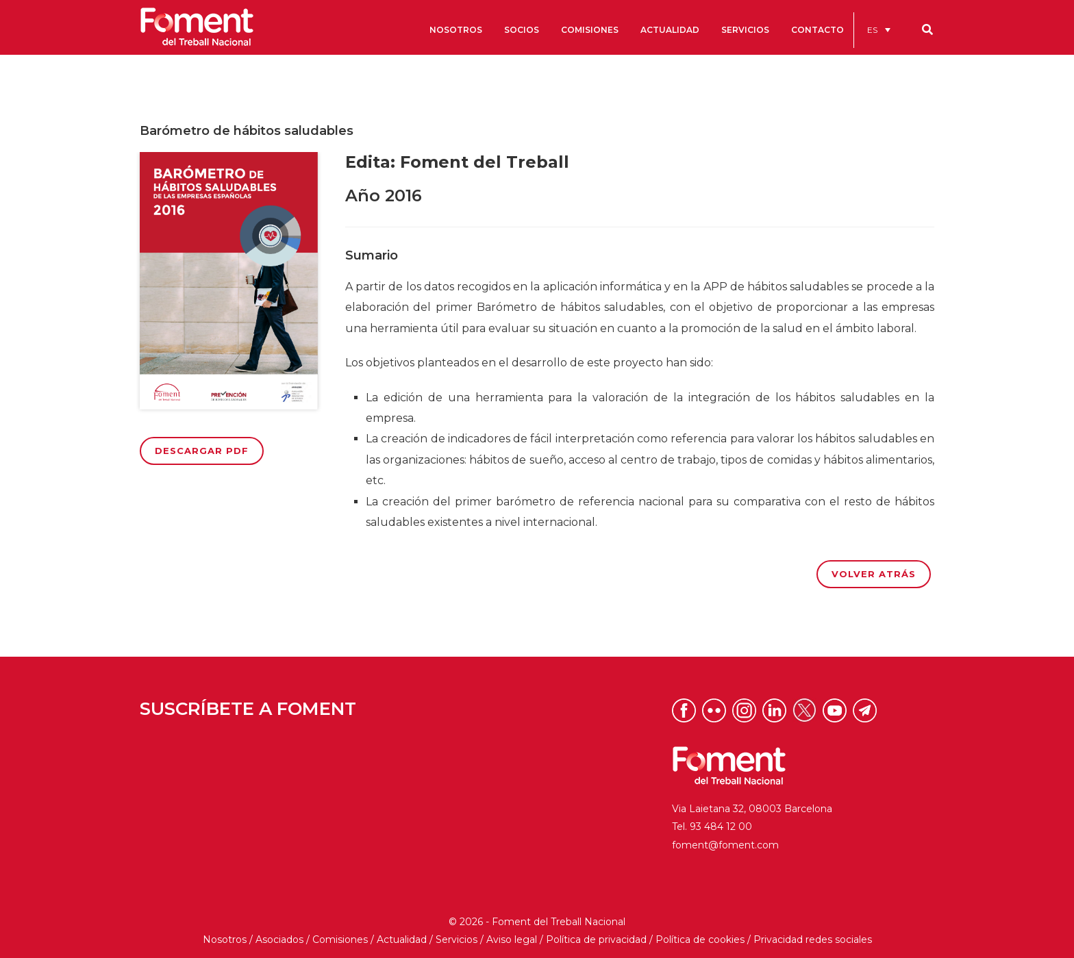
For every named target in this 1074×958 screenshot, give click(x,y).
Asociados (279, 939)
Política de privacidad (596, 939)
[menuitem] (879, 29)
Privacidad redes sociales (812, 939)
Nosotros (225, 939)
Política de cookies (700, 939)
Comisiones (340, 939)
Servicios (456, 939)
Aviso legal (511, 939)
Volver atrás (874, 573)
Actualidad (402, 939)
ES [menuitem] (872, 30)
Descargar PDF (202, 450)
